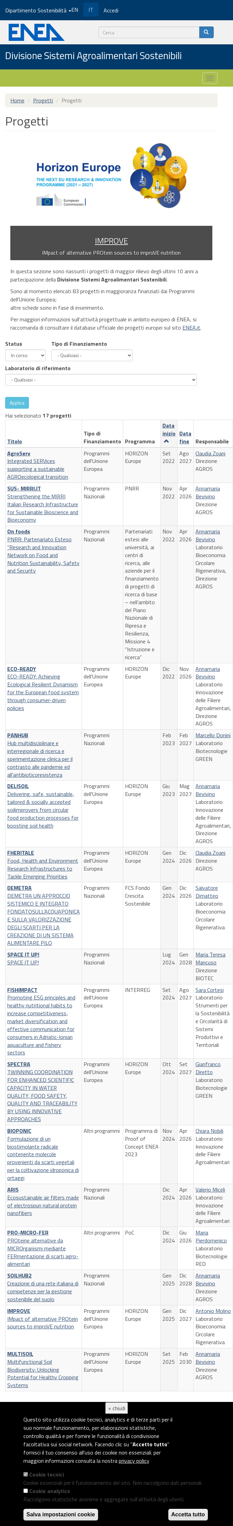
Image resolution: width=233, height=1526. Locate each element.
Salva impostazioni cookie (61, 1514)
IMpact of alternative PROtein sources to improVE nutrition (42, 1319)
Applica (17, 402)
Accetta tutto (188, 1514)
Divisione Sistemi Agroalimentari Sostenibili (93, 56)
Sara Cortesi (209, 990)
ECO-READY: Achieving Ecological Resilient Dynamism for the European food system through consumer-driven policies (43, 688)
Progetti (43, 100)
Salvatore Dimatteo (206, 892)
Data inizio (169, 432)
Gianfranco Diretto (208, 1068)
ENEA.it (191, 327)
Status (13, 344)
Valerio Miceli (210, 1189)
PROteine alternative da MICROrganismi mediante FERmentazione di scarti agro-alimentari (42, 1248)
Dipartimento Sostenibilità (38, 10)
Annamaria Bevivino (207, 492)
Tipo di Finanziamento (79, 344)
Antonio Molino (213, 1311)
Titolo (14, 441)
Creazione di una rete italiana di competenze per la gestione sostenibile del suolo (42, 1287)
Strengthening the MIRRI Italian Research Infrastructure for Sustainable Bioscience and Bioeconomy (42, 504)
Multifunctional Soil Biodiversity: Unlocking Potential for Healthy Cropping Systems (42, 1369)
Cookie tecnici (46, 1474)
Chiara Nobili (209, 1131)
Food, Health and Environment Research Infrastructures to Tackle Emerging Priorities (42, 865)
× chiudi (116, 1408)
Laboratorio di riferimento (38, 368)
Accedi (111, 10)
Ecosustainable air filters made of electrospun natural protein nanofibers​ (43, 1201)
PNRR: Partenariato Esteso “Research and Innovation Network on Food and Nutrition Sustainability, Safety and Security (43, 551)
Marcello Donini (213, 735)
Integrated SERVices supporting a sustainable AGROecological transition (37, 465)
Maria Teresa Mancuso (210, 958)
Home (17, 100)
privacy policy (134, 1461)
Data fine (185, 437)
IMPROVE (111, 240)
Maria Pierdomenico (211, 1236)
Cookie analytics (49, 1491)
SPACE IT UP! (23, 958)
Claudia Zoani (210, 453)
